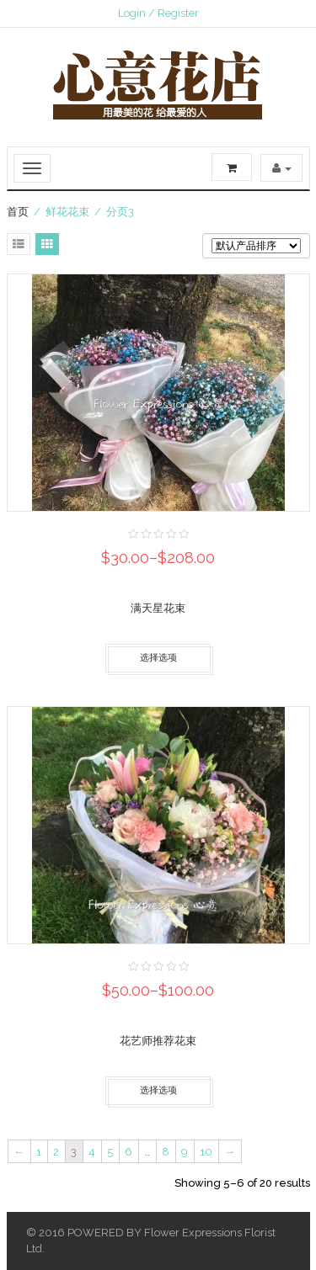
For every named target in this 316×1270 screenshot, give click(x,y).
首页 (18, 211)
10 (206, 1151)
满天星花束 (158, 608)
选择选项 (158, 657)
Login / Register (158, 13)
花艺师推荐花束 (158, 1040)
